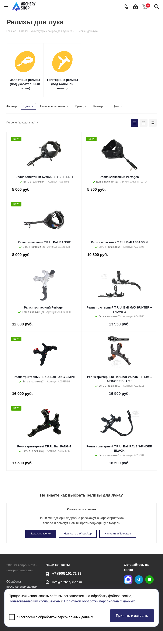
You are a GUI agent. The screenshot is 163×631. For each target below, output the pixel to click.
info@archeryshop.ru (67, 582)
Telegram (139, 579)
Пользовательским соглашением (34, 601)
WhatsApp (149, 579)
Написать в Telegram (117, 533)
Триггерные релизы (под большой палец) (62, 84)
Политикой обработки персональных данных (99, 601)
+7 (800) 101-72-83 (67, 573)
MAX (128, 579)
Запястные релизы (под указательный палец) (25, 84)
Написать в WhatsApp (78, 533)
